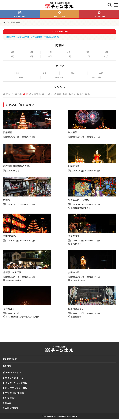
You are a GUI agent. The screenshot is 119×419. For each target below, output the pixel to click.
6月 (106, 52)
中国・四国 (58, 77)
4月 (69, 52)
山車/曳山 (36, 94)
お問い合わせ (11, 407)
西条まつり (11, 36)
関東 (73, 73)
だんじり (10, 94)
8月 (31, 56)
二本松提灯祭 (36, 36)
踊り (81, 94)
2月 (31, 52)
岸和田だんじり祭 (51, 36)
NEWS (8, 402)
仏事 (20, 94)
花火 (73, 94)
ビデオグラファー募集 (16, 387)
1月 (12, 52)
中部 (101, 73)
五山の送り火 (23, 36)
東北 (44, 73)
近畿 (21, 77)
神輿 (59, 94)
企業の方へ (10, 397)
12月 (106, 56)
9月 (50, 56)
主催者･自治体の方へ (15, 392)
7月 (12, 56)
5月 (87, 52)
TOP (5, 22)
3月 (50, 52)
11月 (87, 56)
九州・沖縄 (96, 77)
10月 (68, 56)
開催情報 (12, 359)
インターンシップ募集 (16, 383)
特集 (9, 366)
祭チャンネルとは (14, 378)
